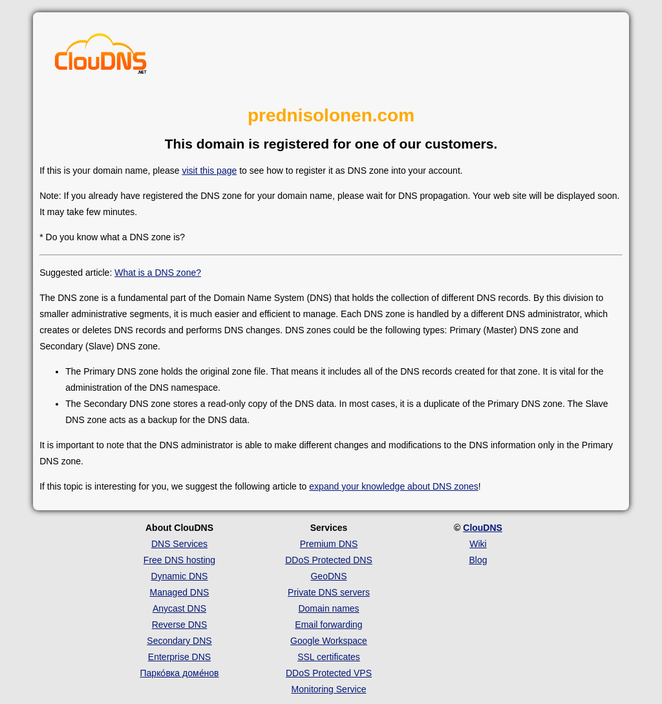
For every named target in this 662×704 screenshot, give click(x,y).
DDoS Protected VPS (329, 673)
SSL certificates (328, 657)
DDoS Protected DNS (328, 560)
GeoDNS (328, 576)
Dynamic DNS (179, 576)
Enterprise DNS (179, 657)
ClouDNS (482, 528)
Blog (478, 560)
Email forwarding (328, 624)
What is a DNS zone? (157, 272)
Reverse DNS (180, 624)
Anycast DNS (179, 608)
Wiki (477, 544)
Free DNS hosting (179, 560)
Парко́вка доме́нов (179, 673)
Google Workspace (328, 641)
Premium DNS (329, 544)
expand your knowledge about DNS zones (393, 486)
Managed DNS (179, 592)
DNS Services (179, 544)
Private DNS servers (329, 592)
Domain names (328, 608)
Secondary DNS (179, 641)
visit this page (209, 170)
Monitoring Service (329, 689)
